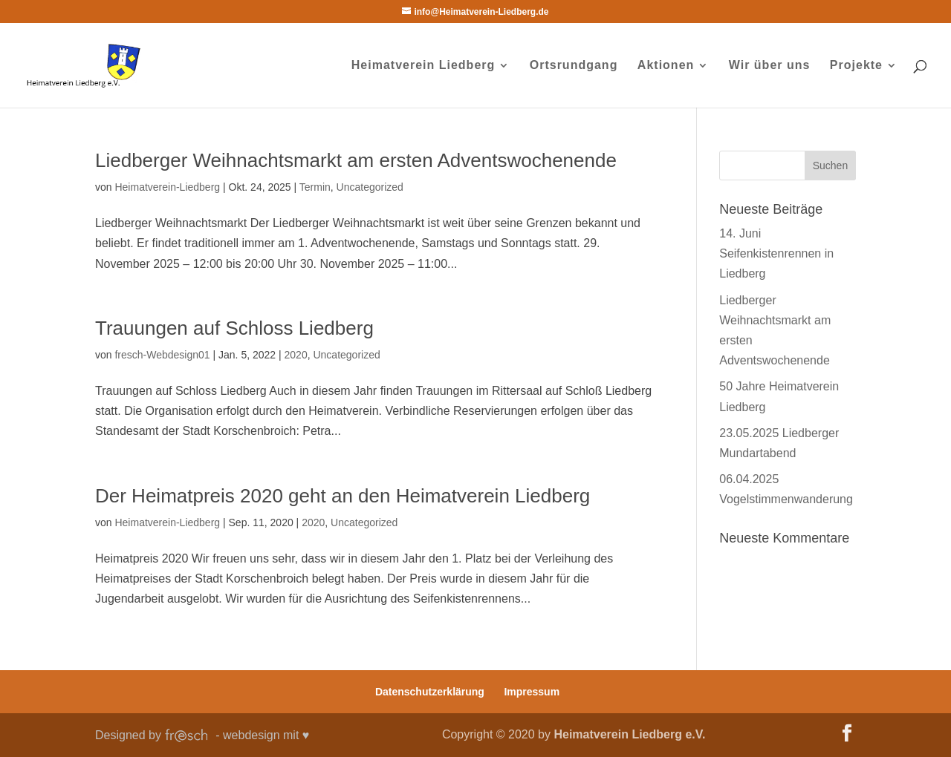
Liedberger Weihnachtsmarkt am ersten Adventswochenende (356, 160)
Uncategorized (370, 187)
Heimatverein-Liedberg (167, 187)
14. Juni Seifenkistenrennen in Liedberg (776, 253)
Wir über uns (770, 65)
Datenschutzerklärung (429, 692)
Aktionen (665, 65)
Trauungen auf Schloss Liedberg (234, 328)
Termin (315, 187)
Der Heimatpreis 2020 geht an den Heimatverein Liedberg (342, 496)
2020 (296, 355)
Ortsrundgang (574, 65)
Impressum (531, 692)
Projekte (856, 65)
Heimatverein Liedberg (423, 65)
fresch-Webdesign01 (162, 355)
